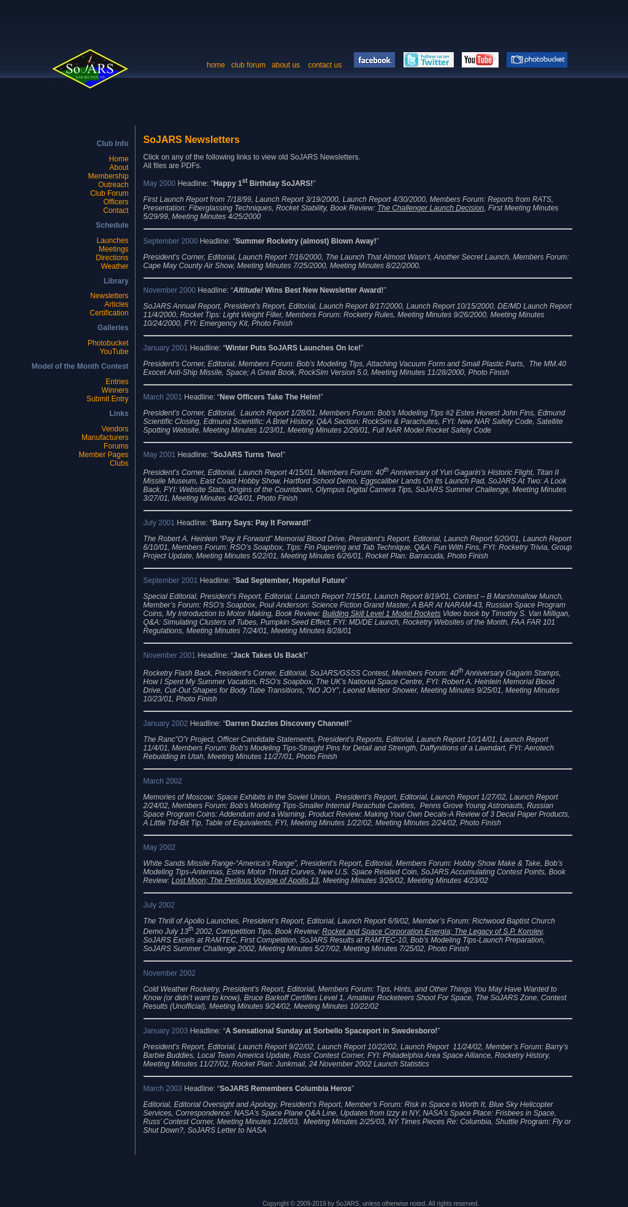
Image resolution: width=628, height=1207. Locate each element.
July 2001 (159, 523)
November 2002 (170, 973)
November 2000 (171, 290)
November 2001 (170, 655)
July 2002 (159, 905)
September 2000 (171, 241)
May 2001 (160, 454)
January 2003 (166, 1031)
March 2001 (163, 397)
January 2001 (166, 348)
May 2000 (160, 183)
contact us (325, 65)
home (216, 65)
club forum (248, 65)
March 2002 (163, 781)
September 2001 (171, 580)
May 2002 (160, 847)
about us (286, 65)
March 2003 (164, 1088)
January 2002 (166, 723)
